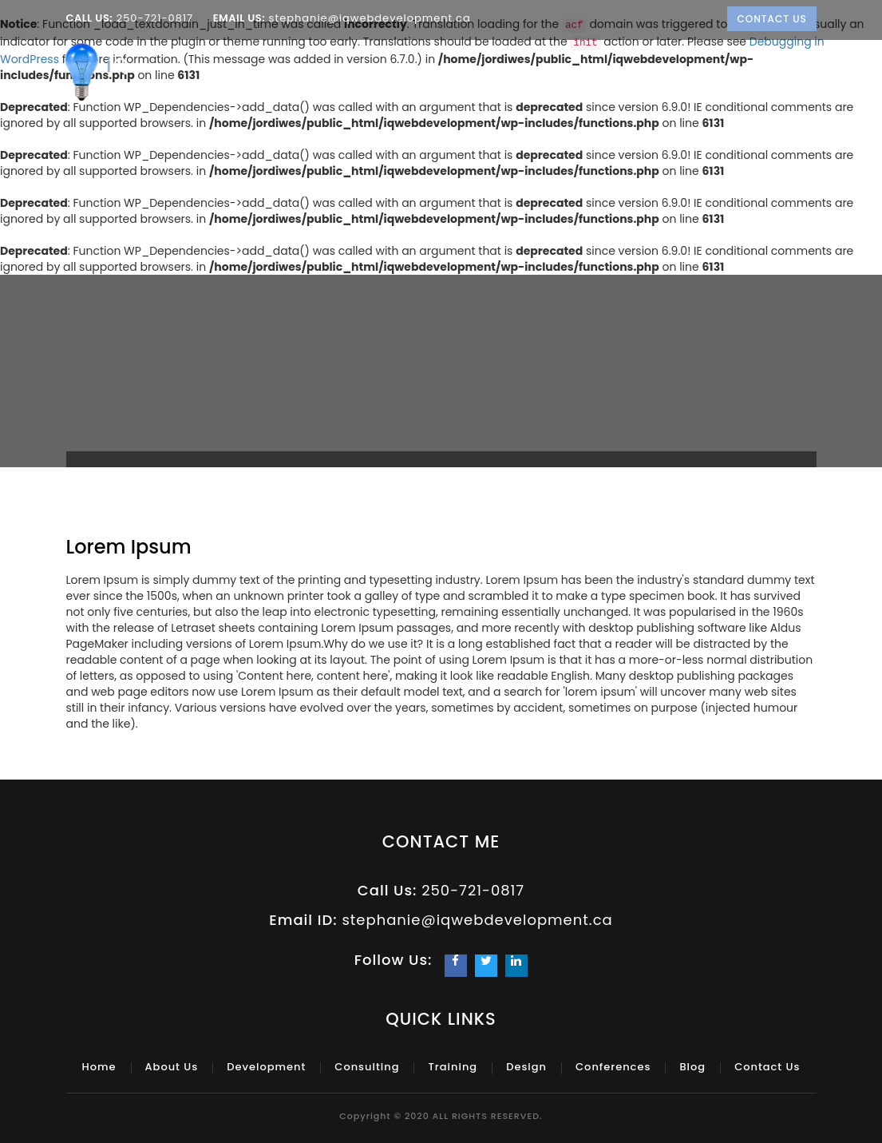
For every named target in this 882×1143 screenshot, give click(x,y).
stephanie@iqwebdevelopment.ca (368, 18)
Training (590, 80)
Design (661, 80)
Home (263, 80)
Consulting (508, 80)
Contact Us (772, 19)
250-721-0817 (154, 18)
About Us (323, 80)
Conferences (739, 80)
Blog (807, 80)
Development (410, 80)
